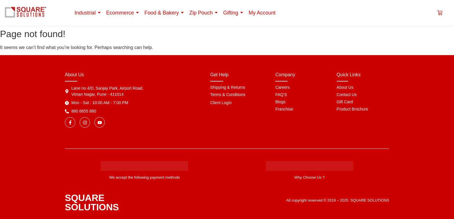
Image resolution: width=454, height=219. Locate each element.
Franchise (284, 109)
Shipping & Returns (227, 87)
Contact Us (347, 94)
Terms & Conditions (227, 94)
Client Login (221, 102)
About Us (345, 87)
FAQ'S (281, 94)
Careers (282, 87)
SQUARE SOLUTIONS (92, 202)
